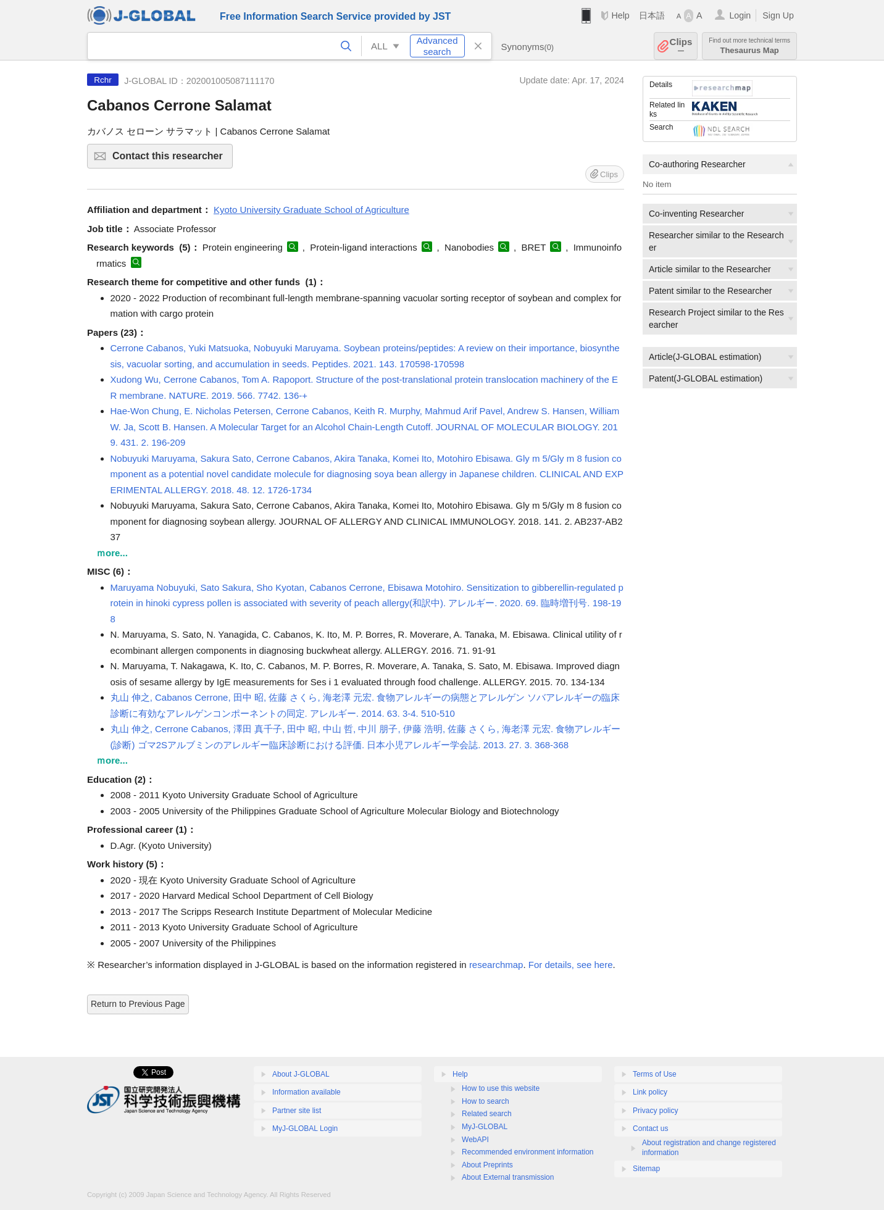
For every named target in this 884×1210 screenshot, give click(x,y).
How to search (485, 1101)
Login (740, 15)
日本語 (652, 15)
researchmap (496, 964)
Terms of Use (655, 1074)
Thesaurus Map (749, 46)
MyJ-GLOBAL (484, 1126)
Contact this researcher (171, 160)
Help (620, 15)
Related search (487, 1113)
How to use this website (501, 1088)
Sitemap (646, 1168)
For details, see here (570, 964)
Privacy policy (655, 1110)
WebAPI (475, 1139)
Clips (681, 46)
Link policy (650, 1092)
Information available (306, 1092)
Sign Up (778, 15)
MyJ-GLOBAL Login (305, 1128)
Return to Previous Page (138, 1004)
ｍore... (112, 553)
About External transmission (508, 1177)
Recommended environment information (527, 1152)
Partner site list (296, 1110)
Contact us (650, 1128)
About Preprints (487, 1165)
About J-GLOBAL (301, 1074)
